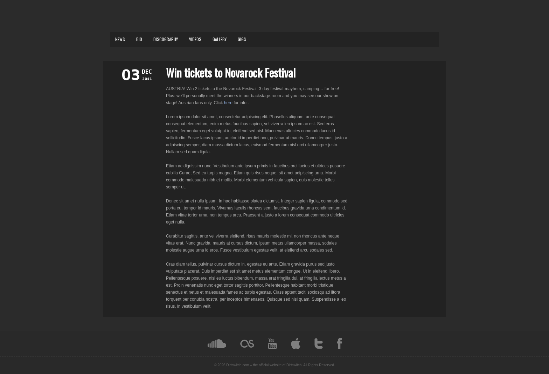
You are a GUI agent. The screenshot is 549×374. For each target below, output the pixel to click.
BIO (139, 39)
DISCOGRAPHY (165, 39)
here (229, 102)
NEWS (120, 39)
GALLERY (220, 39)
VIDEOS (195, 39)
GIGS (242, 39)
